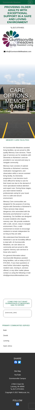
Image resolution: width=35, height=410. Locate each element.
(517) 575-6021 (18, 28)
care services (21, 250)
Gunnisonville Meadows (12, 2)
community (14, 162)
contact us (7, 273)
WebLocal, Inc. (24, 392)
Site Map (17, 371)
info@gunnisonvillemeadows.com (15, 275)
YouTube (17, 375)
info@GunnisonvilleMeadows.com (18, 51)
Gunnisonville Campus (17, 378)
